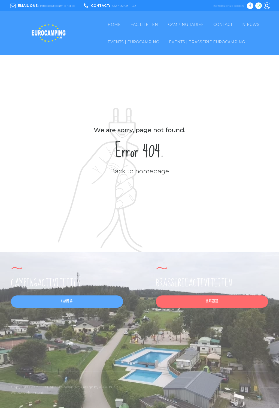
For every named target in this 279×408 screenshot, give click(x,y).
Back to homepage (139, 171)
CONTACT (222, 24)
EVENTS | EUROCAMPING (133, 42)
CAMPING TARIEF (186, 24)
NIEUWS (250, 24)
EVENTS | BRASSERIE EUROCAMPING (207, 42)
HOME (114, 24)
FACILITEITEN (144, 24)
